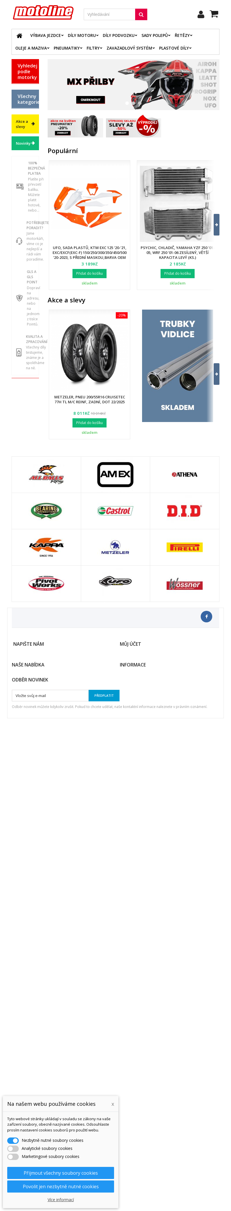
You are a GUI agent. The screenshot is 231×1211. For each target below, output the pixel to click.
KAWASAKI (27, 143)
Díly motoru (82, 35)
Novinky (23, 566)
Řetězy (182, 35)
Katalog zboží (25, 225)
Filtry (93, 48)
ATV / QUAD (23, 186)
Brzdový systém (25, 353)
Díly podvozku (119, 35)
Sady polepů (154, 35)
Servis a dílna (23, 424)
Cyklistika (26, 487)
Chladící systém (25, 367)
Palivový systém (25, 382)
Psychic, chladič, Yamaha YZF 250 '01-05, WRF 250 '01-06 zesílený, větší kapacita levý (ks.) (178, 252)
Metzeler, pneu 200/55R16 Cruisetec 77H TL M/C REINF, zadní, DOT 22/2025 (89, 399)
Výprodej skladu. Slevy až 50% (26, 519)
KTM (22, 153)
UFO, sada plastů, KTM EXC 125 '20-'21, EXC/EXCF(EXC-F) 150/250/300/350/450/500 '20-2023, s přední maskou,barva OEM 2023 (89, 255)
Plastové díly (174, 48)
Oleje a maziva (31, 48)
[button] (212, 224)
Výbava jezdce (45, 35)
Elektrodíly (28, 315)
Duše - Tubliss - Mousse (24, 445)
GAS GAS (21, 111)
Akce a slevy (22, 547)
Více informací (61, 1199)
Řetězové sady (26, 328)
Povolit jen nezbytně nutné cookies (61, 1186)
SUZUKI (25, 163)
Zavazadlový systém (129, 48)
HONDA (24, 123)
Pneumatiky (67, 48)
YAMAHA (26, 173)
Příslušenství (28, 462)
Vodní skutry (23, 475)
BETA (22, 88)
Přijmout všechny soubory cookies (61, 1173)
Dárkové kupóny (25, 500)
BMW (22, 98)
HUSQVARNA (28, 133)
